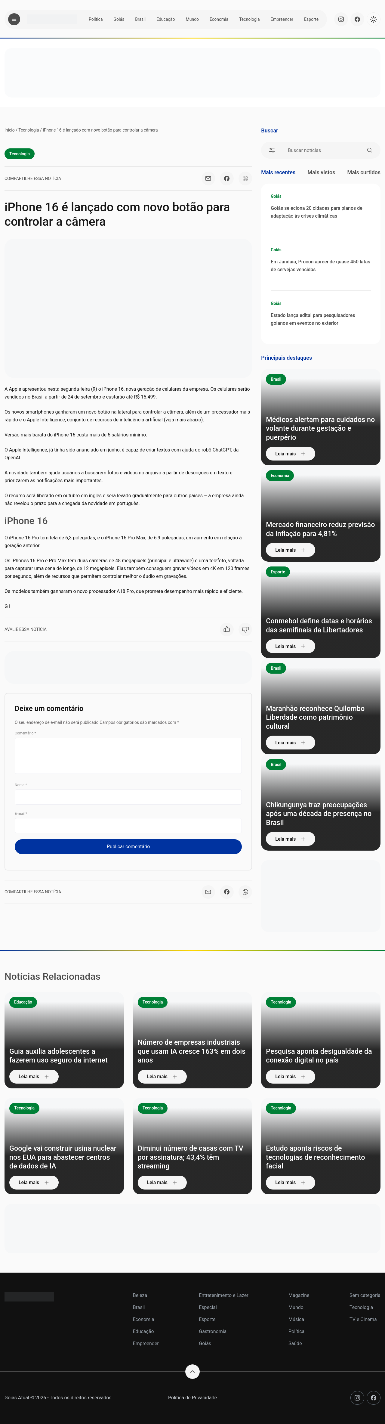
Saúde (295, 1343)
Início (10, 130)
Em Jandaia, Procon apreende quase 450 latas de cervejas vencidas (320, 265)
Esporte (311, 19)
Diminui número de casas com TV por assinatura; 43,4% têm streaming (192, 1157)
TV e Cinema (363, 1319)
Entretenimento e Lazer (223, 1295)
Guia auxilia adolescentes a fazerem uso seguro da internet (59, 1056)
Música (296, 1319)
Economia (219, 19)
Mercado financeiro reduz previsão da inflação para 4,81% (317, 529)
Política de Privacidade (192, 1398)
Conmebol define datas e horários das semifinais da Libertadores (320, 625)
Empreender (282, 19)
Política (96, 19)
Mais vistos (321, 172)
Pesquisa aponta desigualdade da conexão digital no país (320, 1056)
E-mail (21, 813)
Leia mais (291, 453)
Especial (208, 1307)
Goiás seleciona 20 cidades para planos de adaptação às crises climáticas (316, 212)
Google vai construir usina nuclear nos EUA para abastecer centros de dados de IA (60, 1157)
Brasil (140, 19)
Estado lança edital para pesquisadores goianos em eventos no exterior (313, 319)
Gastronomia (212, 1331)
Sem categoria (365, 1295)
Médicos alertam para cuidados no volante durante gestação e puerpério (317, 428)
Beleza (140, 1295)
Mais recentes (278, 172)
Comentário (25, 733)
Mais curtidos (363, 172)
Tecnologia (249, 19)
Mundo (192, 19)
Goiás (119, 19)
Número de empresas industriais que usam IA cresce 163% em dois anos (190, 1051)
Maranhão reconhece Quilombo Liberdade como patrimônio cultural (316, 717)
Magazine (299, 1295)
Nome (21, 785)
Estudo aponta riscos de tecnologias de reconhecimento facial (316, 1157)
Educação (165, 19)
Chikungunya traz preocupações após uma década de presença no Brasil (320, 813)
